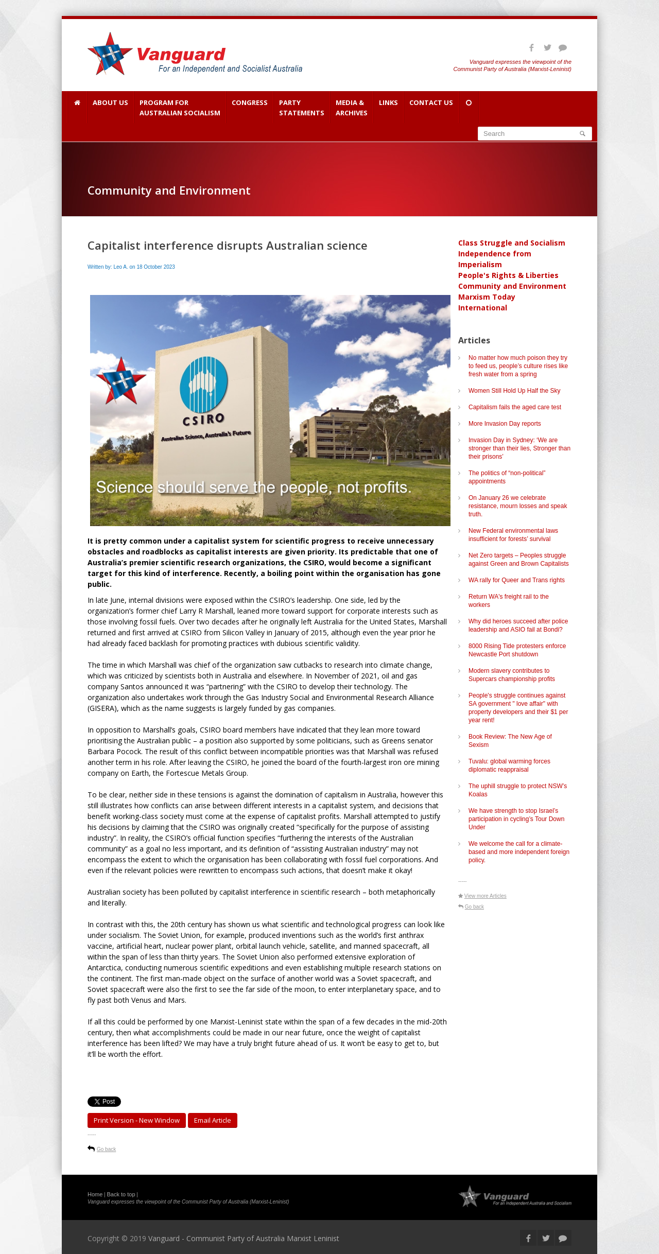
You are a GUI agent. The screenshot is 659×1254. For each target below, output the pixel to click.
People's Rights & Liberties (508, 275)
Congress (250, 107)
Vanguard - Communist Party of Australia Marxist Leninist (243, 1238)
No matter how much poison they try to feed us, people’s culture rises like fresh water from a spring (518, 366)
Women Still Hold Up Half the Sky (515, 390)
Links (388, 107)
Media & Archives (352, 107)
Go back (106, 1149)
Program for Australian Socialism (180, 107)
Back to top (121, 1194)
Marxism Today (486, 297)
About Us (110, 107)
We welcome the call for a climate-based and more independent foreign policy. (519, 852)
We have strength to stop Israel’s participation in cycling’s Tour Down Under (516, 819)
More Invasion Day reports (505, 423)
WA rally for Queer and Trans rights (517, 580)
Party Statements (301, 107)
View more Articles (485, 896)
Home (95, 1194)
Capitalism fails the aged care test (515, 407)
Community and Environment (512, 286)
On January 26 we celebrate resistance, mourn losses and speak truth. (518, 506)
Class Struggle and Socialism (511, 243)
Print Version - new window (137, 1120)
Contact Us (431, 107)
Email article (212, 1120)
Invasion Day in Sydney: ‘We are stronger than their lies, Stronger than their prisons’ (519, 448)
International (482, 307)
